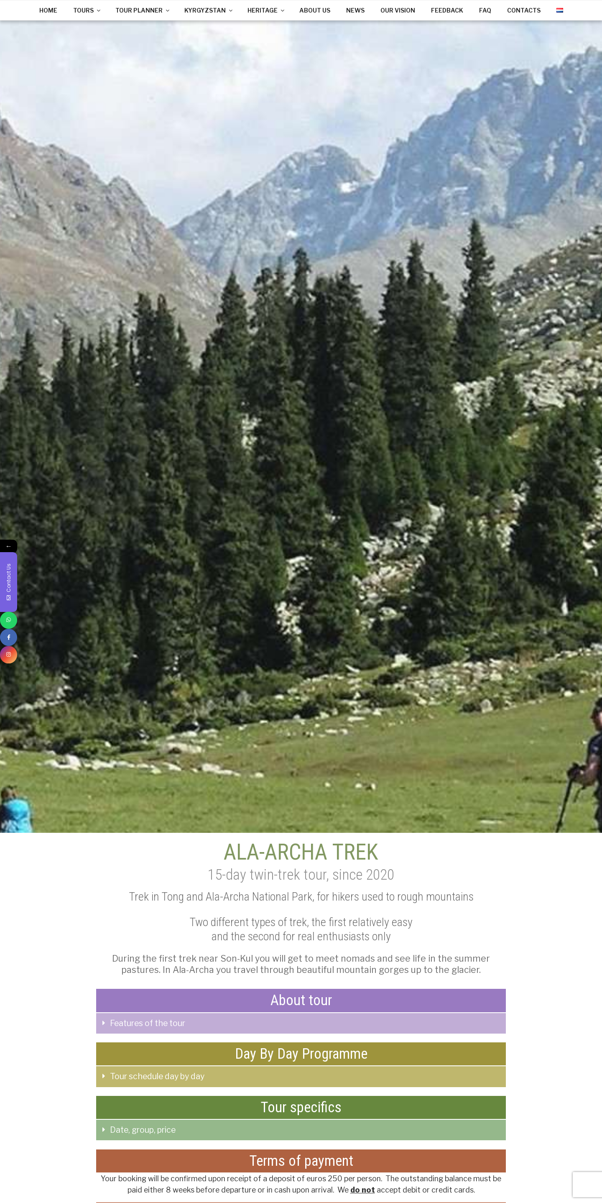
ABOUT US (314, 10)
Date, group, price (143, 1130)
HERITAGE (266, 10)
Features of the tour (147, 1023)
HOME (48, 10)
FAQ (485, 10)
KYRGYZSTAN (209, 10)
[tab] (301, 1023)
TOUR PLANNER (143, 10)
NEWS (355, 10)
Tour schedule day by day (157, 1076)
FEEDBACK (447, 10)
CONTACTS (524, 10)
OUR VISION (397, 10)
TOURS (87, 10)
